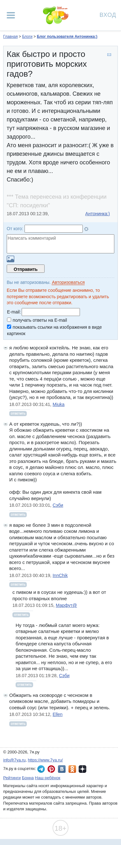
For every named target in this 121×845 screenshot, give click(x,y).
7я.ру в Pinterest (51, 769)
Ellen (57, 714)
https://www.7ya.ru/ (45, 760)
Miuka (58, 404)
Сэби (58, 505)
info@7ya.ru (14, 760)
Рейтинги (12, 777)
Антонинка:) (97, 213)
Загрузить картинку (10, 259)
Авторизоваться (68, 282)
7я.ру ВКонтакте (62, 769)
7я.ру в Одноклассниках (72, 769)
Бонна (28, 777)
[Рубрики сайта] (10, 15)
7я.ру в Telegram (41, 769)
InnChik (60, 575)
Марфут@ (66, 605)
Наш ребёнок (47, 777)
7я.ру (82, 769)
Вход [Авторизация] (108, 14)
